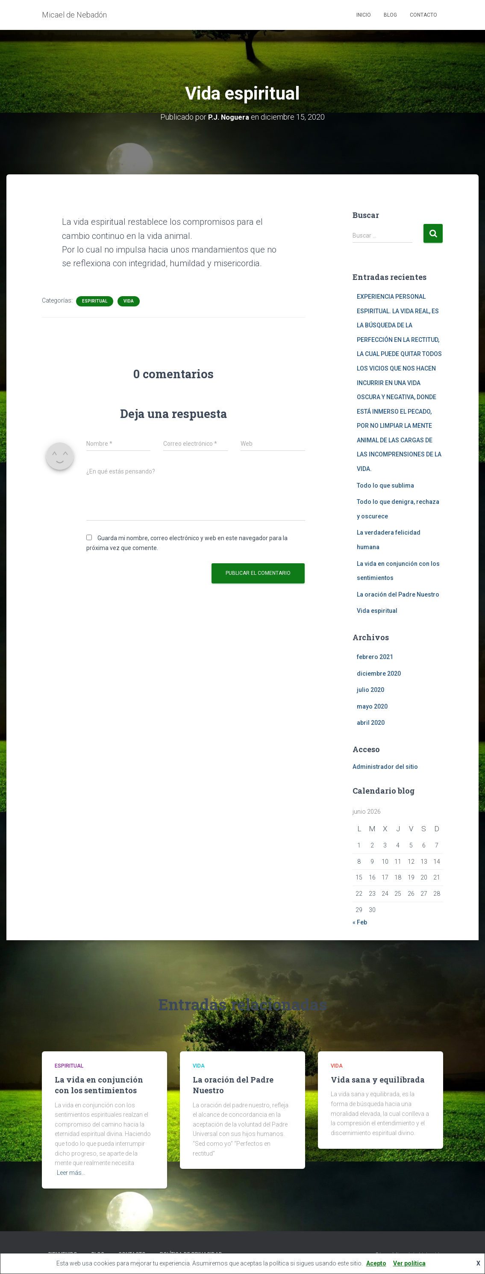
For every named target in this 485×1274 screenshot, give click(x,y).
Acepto (376, 1263)
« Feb (360, 922)
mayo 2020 (372, 706)
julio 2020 (370, 689)
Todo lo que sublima (385, 485)
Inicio (363, 15)
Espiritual (94, 300)
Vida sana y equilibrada (378, 1079)
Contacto (423, 15)
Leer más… (71, 1172)
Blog (390, 15)
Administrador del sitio (385, 766)
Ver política (409, 1263)
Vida (128, 300)
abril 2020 (371, 722)
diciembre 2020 (379, 673)
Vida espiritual (377, 610)
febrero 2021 (375, 656)
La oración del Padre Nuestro (398, 594)
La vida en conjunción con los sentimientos (99, 1084)
